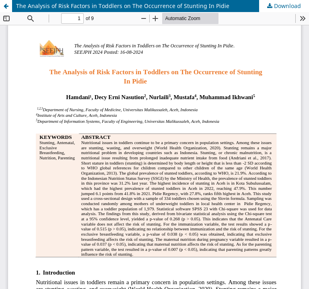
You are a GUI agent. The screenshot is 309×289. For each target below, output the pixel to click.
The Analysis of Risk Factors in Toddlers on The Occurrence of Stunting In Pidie (122, 6)
